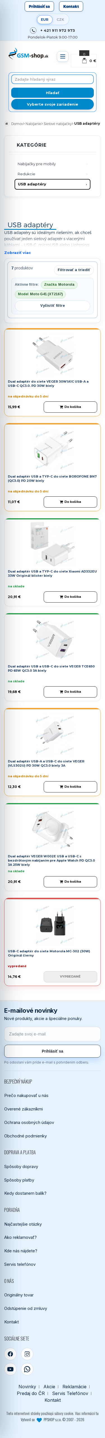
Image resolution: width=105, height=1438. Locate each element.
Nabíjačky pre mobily (37, 164)
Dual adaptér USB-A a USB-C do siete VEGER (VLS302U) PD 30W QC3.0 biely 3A (46, 763)
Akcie (49, 1386)
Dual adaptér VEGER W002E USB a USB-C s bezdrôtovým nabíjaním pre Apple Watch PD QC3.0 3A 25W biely (51, 860)
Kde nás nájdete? (20, 1250)
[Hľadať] (52, 93)
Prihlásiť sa (39, 6)
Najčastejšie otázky (23, 1224)
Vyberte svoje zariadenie (52, 104)
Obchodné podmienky (25, 1136)
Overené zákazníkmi (23, 1109)
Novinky (27, 1386)
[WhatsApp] (27, 1369)
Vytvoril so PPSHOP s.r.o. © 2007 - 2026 (52, 1419)
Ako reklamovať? (20, 1237)
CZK (60, 19)
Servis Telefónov (70, 1393)
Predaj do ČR (31, 1393)
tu (97, 1413)
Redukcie (26, 174)
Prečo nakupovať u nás (26, 1095)
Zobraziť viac (17, 252)
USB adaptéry (32, 184)
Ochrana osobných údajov (29, 1122)
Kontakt (71, 6)
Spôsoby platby (19, 1180)
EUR (44, 19)
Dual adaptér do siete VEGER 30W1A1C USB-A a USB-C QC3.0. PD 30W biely (48, 384)
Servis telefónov (20, 1264)
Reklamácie (74, 1386)
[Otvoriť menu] (63, 56)
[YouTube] (10, 1369)
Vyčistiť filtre (52, 305)
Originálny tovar (19, 1295)
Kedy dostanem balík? (25, 1193)
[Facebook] (10, 1354)
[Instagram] (27, 1354)
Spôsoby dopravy (21, 1166)
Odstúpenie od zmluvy (25, 1308)
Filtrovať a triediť (74, 270)
